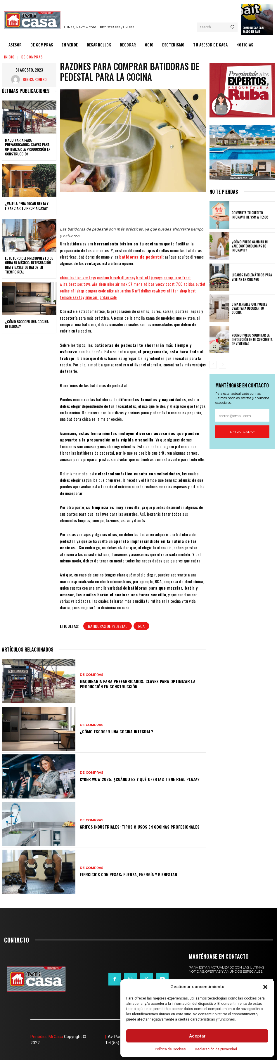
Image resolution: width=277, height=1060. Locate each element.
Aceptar (197, 1036)
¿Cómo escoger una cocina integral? (27, 324)
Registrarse (242, 431)
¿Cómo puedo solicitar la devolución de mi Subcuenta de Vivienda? (252, 339)
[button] (265, 987)
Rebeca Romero (34, 79)
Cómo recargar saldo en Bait (253, 29)
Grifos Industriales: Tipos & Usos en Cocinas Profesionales (140, 827)
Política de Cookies (170, 1049)
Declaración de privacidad (216, 1049)
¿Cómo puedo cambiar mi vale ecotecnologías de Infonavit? (250, 246)
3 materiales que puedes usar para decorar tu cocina (249, 308)
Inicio (9, 56)
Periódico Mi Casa (46, 1036)
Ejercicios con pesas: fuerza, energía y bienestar (128, 874)
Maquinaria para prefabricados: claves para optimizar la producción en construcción (28, 147)
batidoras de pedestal (141, 257)
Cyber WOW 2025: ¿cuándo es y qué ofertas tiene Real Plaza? (140, 779)
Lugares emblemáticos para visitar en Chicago (252, 277)
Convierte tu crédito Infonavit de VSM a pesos (250, 214)
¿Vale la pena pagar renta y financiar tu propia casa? (27, 206)
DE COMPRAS (32, 56)
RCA (141, 626)
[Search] (232, 27)
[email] (242, 415)
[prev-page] (213, 364)
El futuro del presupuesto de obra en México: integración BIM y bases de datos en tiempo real (29, 265)
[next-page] (222, 364)
